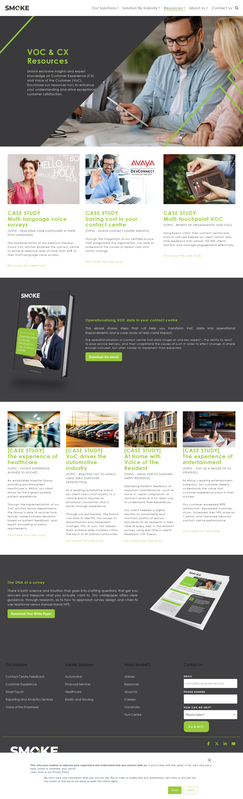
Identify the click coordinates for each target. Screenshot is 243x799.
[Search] (236, 8)
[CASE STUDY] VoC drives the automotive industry (86, 459)
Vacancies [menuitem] (132, 707)
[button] (209, 744)
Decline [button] (191, 790)
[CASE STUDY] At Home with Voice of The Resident (142, 459)
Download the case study (27, 265)
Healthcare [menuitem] (73, 692)
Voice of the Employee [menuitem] (22, 707)
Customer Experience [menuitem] (21, 684)
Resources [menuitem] (131, 684)
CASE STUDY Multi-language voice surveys (37, 219)
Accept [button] (174, 790)
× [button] (209, 760)
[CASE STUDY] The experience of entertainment (208, 456)
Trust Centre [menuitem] (132, 715)
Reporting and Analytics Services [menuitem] (29, 699)
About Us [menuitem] (130, 692)
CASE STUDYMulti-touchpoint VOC (193, 216)
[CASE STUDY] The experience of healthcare (33, 456)
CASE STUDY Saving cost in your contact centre (111, 219)
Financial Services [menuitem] (78, 684)
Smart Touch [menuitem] (15, 692)
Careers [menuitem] (130, 699)
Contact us (222, 8)
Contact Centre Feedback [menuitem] (25, 677)
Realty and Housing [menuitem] (79, 699)
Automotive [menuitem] (73, 677)
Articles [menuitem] (129, 677)
